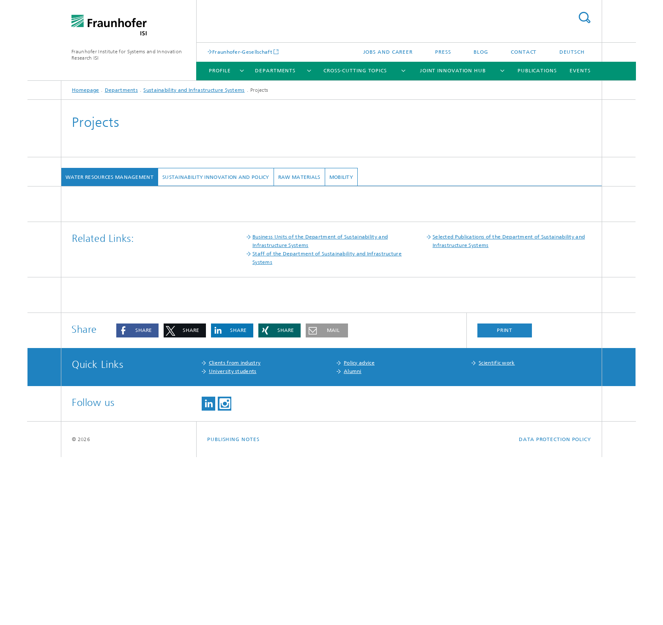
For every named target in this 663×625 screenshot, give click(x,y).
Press (443, 52)
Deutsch (572, 52)
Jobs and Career (388, 52)
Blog (481, 52)
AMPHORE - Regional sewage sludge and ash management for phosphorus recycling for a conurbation (204, 264)
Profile (219, 71)
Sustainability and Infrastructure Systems (193, 90)
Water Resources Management (109, 177)
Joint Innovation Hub (453, 71)
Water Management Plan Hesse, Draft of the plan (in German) (156, 283)
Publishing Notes (233, 607)
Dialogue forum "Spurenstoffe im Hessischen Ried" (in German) (157, 254)
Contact (524, 52)
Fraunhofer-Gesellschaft (242, 52)
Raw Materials (299, 177)
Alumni (353, 539)
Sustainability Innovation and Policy (215, 177)
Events (580, 71)
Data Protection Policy (555, 607)
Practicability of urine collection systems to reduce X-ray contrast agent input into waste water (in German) (211, 310)
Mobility (341, 177)
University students (233, 539)
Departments (275, 71)
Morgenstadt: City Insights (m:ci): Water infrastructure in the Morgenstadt (170, 330)
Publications (537, 71)
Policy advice (359, 531)
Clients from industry (234, 531)
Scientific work (497, 531)
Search (584, 18)
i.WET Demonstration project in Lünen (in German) (141, 274)
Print (505, 498)
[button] (137, 498)
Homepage (85, 90)
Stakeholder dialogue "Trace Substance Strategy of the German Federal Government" (185, 244)
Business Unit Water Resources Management (139, 201)
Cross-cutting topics (355, 71)
